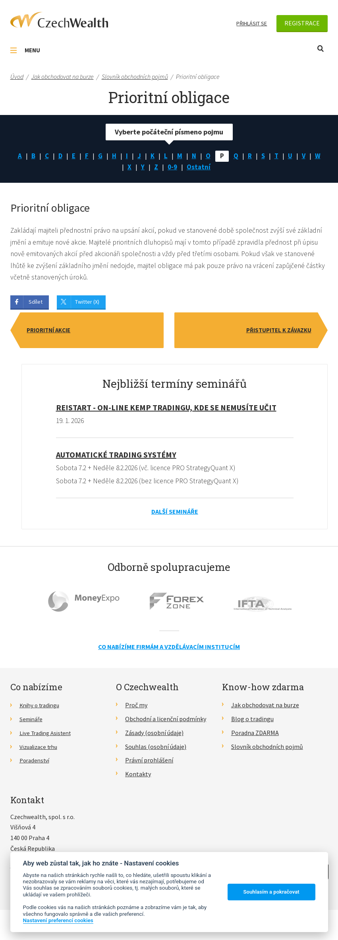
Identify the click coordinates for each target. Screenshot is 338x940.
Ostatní (207, 168)
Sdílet (35, 304)
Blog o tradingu (252, 722)
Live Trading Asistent (48, 736)
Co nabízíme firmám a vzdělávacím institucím (169, 650)
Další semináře (174, 515)
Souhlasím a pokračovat (271, 892)
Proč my (136, 709)
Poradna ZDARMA (255, 736)
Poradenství (35, 764)
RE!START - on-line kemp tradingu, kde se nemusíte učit (166, 410)
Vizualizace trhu (41, 750)
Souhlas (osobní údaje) (155, 750)
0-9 (180, 168)
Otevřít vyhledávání (320, 48)
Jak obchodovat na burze (265, 709)
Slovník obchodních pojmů (267, 750)
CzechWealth (59, 20)
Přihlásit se (251, 23)
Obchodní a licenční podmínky (165, 722)
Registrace (302, 23)
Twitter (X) (87, 304)
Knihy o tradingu (41, 709)
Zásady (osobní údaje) (154, 736)
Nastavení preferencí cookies (58, 920)
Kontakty (138, 777)
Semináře (32, 722)
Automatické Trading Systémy (116, 458)
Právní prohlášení (149, 764)
